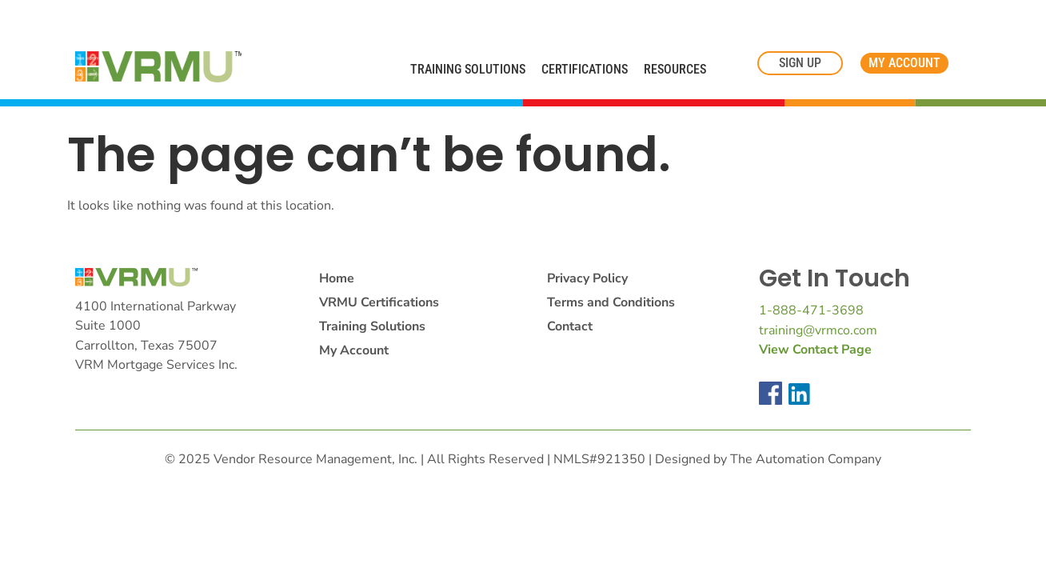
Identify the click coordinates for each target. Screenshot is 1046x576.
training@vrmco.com (818, 330)
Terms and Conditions (611, 302)
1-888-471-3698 (811, 310)
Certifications (584, 69)
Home (336, 278)
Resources (675, 69)
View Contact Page (815, 349)
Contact (570, 326)
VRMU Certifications (379, 302)
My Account (354, 350)
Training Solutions (467, 69)
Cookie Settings (58, 17)
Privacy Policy (587, 278)
